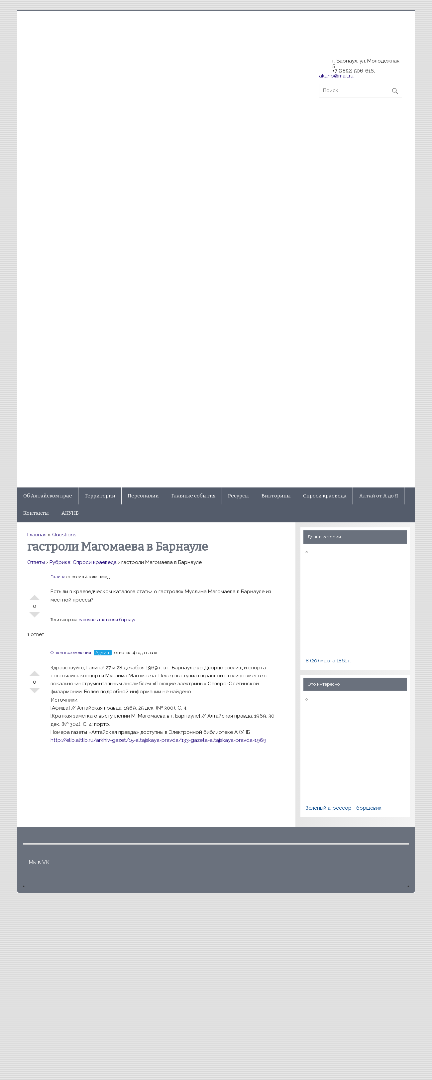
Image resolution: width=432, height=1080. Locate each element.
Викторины (276, 496)
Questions (64, 535)
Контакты (36, 513)
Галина (58, 576)
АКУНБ (70, 513)
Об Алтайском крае (47, 496)
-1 (34, 617)
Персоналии (143, 496)
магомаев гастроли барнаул (107, 619)
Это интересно (324, 684)
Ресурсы (238, 496)
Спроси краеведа (325, 496)
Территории (100, 496)
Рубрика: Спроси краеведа (83, 562)
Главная (37, 535)
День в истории (324, 536)
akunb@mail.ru (336, 76)
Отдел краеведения (71, 652)
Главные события (193, 496)
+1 (34, 595)
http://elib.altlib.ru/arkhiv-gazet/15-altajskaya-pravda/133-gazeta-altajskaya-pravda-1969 (159, 740)
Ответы (36, 562)
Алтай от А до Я (378, 496)
